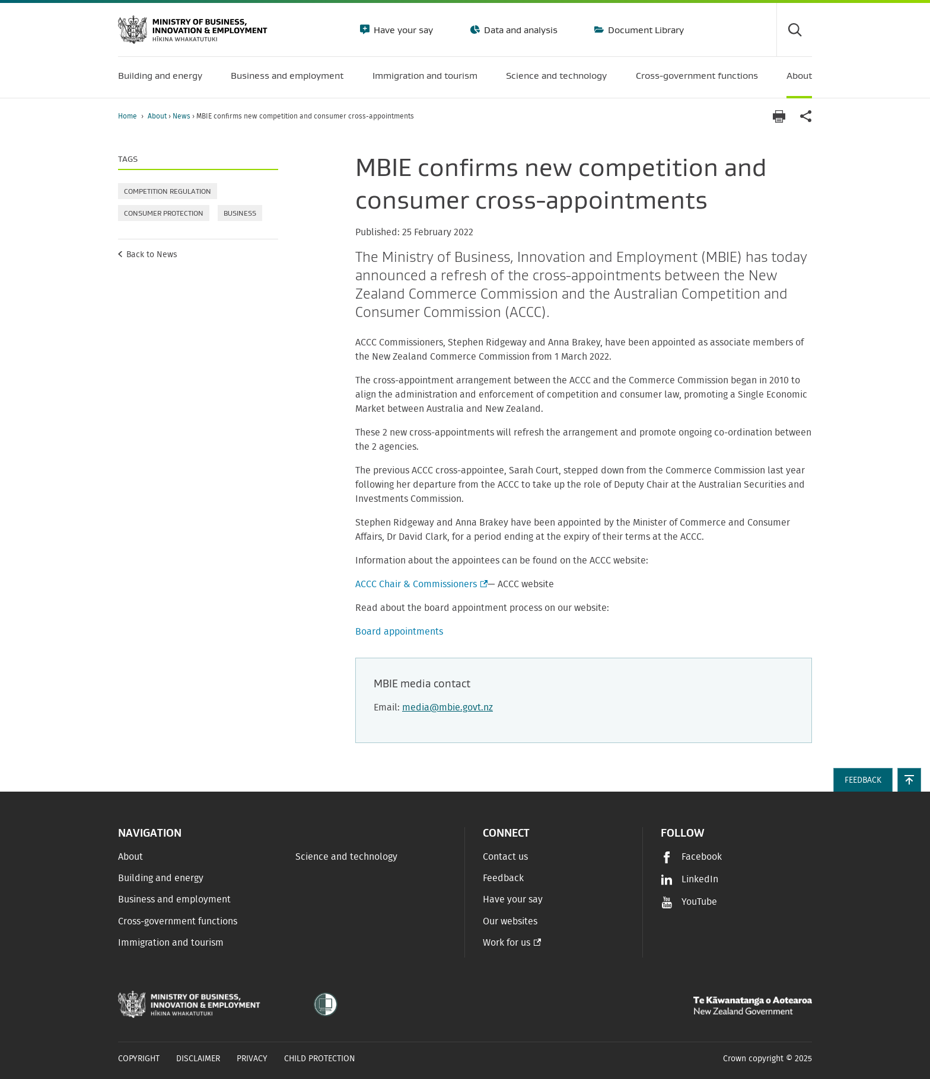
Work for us (506, 942)
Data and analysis (520, 30)
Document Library (645, 30)
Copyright (139, 1059)
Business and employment (174, 899)
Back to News (151, 255)
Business (240, 213)
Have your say (402, 30)
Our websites (510, 921)
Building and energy (160, 878)
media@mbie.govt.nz (447, 707)
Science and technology (346, 857)
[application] (806, 116)
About (158, 116)
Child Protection (319, 1059)
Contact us (505, 857)
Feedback (503, 878)
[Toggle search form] (794, 29)
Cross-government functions (177, 921)
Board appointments (399, 631)
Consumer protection (163, 213)
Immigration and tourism (171, 942)
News (182, 116)
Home (127, 116)
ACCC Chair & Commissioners (420, 584)
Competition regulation (167, 191)
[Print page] (778, 116)
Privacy (252, 1059)
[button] (909, 780)
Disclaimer (198, 1059)
